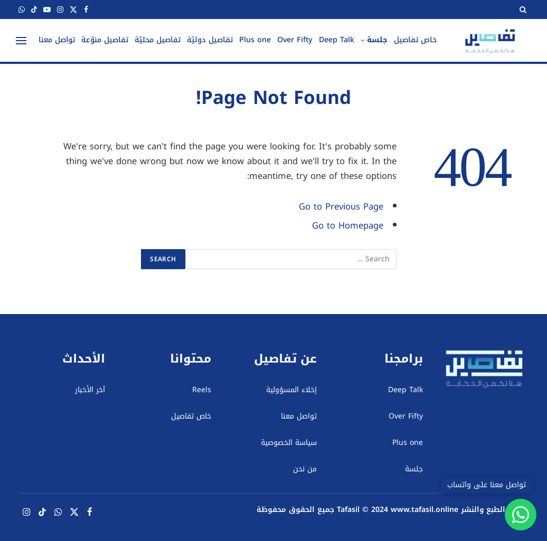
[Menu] (21, 40)
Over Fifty (295, 40)
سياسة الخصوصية (289, 442)
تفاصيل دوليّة (210, 40)
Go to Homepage (347, 225)
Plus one (255, 40)
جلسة (377, 40)
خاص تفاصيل (415, 40)
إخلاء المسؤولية (291, 390)
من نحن (305, 469)
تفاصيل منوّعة (104, 40)
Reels (201, 390)
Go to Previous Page (341, 206)
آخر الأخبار (90, 390)
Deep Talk (336, 40)
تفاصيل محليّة (158, 40)
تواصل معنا (57, 40)
